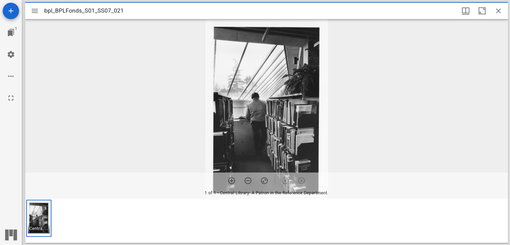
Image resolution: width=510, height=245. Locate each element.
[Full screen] (11, 98)
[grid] (266, 221)
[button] (39, 218)
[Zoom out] (248, 181)
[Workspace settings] (11, 54)
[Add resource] (11, 11)
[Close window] (498, 11)
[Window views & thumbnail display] (466, 11)
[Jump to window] (11, 32)
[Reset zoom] (264, 181)
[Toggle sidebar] (35, 11)
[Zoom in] (231, 181)
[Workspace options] (11, 76)
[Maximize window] (482, 11)
